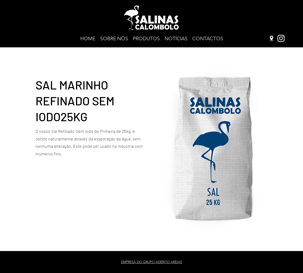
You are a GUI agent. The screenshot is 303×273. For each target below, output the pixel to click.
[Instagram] (281, 38)
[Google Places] (271, 38)
